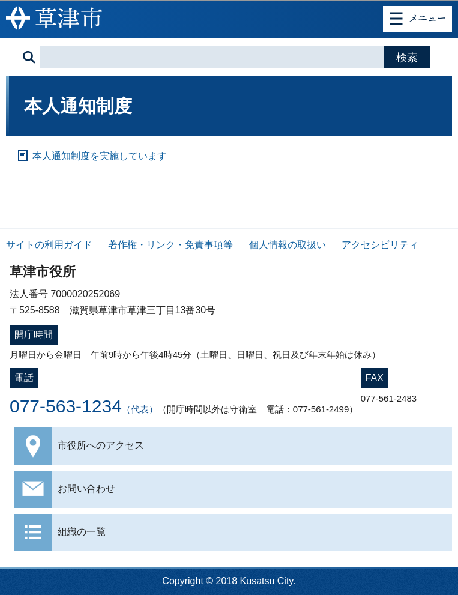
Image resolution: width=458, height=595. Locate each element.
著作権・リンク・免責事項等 (170, 245)
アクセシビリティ (380, 245)
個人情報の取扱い (287, 245)
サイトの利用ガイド (49, 245)
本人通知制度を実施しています (99, 156)
